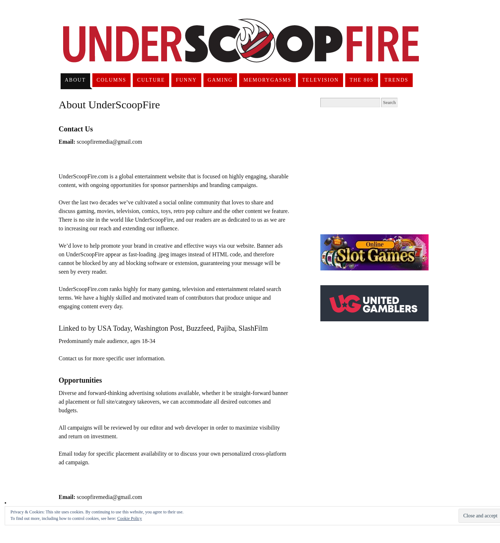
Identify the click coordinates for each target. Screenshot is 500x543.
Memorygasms (267, 80)
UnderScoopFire (241, 49)
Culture (151, 80)
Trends (396, 80)
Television (320, 80)
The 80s (362, 80)
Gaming (220, 80)
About (75, 80)
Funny (186, 80)
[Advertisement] (381, 170)
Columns (111, 80)
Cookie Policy (129, 518)
